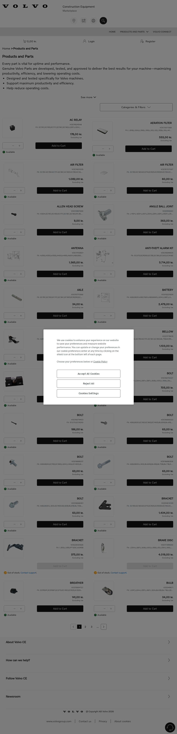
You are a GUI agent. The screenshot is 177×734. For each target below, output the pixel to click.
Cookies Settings (89, 393)
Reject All (88, 383)
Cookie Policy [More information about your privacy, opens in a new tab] (100, 361)
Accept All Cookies (89, 373)
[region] (88, 367)
